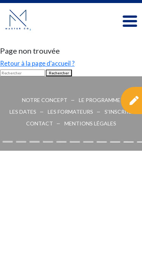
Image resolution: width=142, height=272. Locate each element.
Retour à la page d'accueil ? (37, 63)
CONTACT (39, 123)
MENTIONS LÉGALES (90, 123)
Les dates (22, 111)
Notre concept (44, 100)
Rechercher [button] (59, 73)
